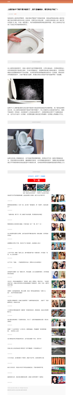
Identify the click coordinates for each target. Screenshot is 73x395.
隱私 (19, 390)
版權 (21, 390)
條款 (17, 390)
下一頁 (36, 180)
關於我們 (9, 390)
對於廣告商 (24, 390)
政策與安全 (13, 390)
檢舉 (15, 14)
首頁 (9, 1)
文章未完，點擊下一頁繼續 (36, 176)
